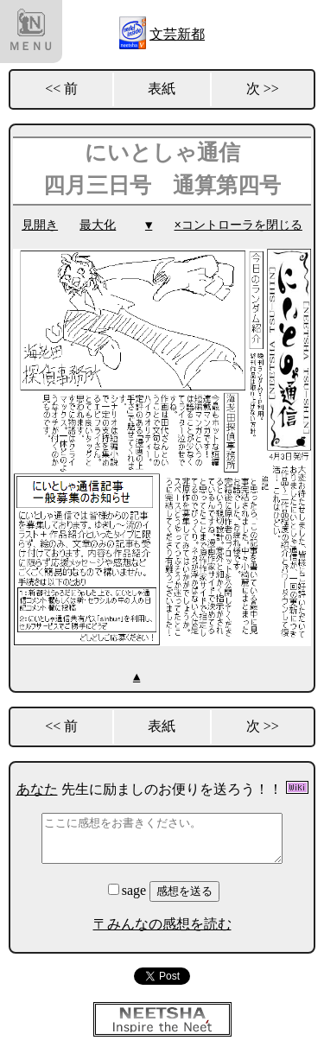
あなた (37, 788)
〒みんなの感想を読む (162, 923)
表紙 (161, 88)
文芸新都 (177, 34)
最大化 (97, 225)
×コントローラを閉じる (238, 225)
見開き (40, 225)
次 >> (262, 88)
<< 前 (61, 88)
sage (128, 889)
